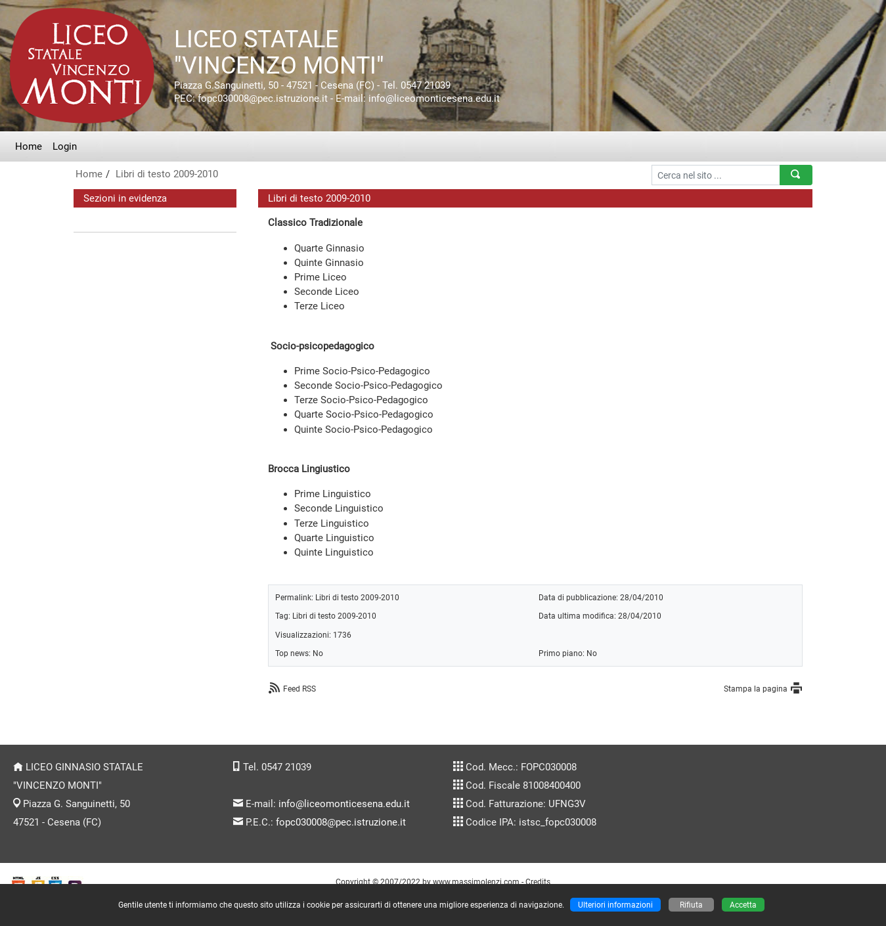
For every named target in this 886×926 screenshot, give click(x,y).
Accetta (743, 905)
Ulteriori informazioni (615, 905)
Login (65, 146)
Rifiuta (691, 905)
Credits (537, 882)
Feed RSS (299, 689)
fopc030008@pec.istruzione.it (341, 822)
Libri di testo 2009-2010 (167, 174)
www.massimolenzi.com (476, 882)
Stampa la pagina (755, 689)
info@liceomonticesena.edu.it (344, 804)
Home (28, 146)
